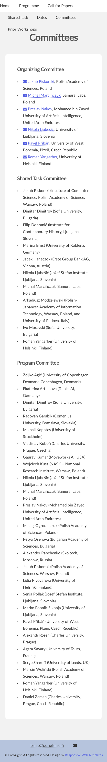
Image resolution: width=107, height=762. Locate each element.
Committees (66, 18)
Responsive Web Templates (84, 755)
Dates (42, 18)
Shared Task (18, 18)
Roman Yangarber (42, 157)
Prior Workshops (22, 29)
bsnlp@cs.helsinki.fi (47, 746)
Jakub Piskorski (41, 82)
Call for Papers (60, 6)
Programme (29, 6)
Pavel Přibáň (38, 143)
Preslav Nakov (40, 109)
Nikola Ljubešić (41, 130)
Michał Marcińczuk (44, 95)
